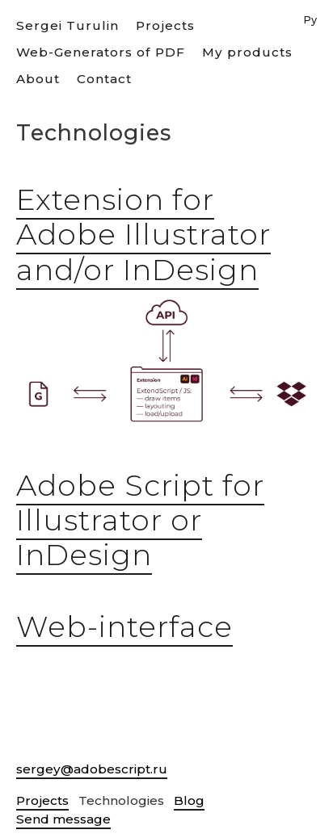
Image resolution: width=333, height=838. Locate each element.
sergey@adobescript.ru (91, 769)
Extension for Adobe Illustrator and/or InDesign (143, 234)
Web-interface (124, 626)
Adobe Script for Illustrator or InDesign (140, 519)
